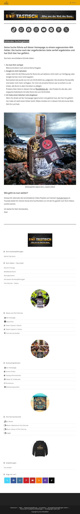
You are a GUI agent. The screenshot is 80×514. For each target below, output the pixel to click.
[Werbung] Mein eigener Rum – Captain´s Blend (40, 187)
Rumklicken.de (42, 89)
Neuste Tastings (9, 268)
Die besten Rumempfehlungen (14, 279)
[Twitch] (45, 480)
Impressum (13, 508)
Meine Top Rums (9, 256)
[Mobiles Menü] (73, 3)
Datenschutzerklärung (30, 508)
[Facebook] (13, 480)
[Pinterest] (26, 480)
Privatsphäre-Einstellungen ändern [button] (58, 508)
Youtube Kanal (62, 198)
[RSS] (39, 480)
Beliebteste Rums (10, 272)
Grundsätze (42, 508)
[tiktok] (51, 480)
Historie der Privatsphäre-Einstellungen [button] (31, 509)
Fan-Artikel (7, 468)
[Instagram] (20, 480)
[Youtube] (32, 480)
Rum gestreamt (9, 275)
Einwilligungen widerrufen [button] (52, 509)
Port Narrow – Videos (11, 283)
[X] (7, 480)
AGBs (20, 508)
